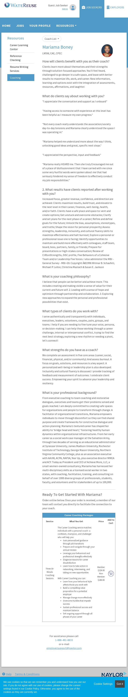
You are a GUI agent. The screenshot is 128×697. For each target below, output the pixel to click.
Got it (120, 683)
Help (7, 674)
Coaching (15, 77)
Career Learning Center (19, 47)
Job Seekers (92, 7)
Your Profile (40, 26)
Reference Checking (16, 58)
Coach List (51, 38)
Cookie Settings (103, 683)
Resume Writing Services (19, 68)
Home (6, 26)
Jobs (20, 26)
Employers (115, 7)
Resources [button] (65, 26)
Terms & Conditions (27, 674)
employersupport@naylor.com (64, 648)
